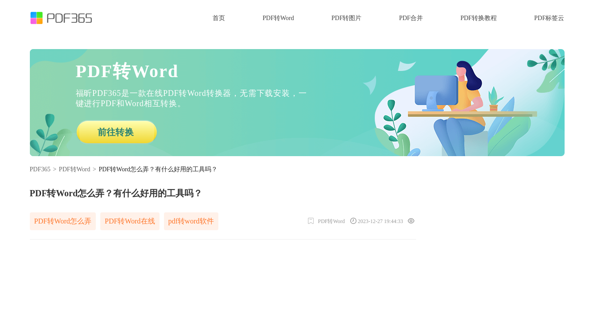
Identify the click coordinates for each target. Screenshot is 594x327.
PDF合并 (411, 18)
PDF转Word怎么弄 (63, 221)
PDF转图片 (347, 18)
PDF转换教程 (478, 18)
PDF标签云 (549, 18)
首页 (219, 18)
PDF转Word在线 (130, 221)
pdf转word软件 (191, 221)
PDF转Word (278, 18)
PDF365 (40, 169)
